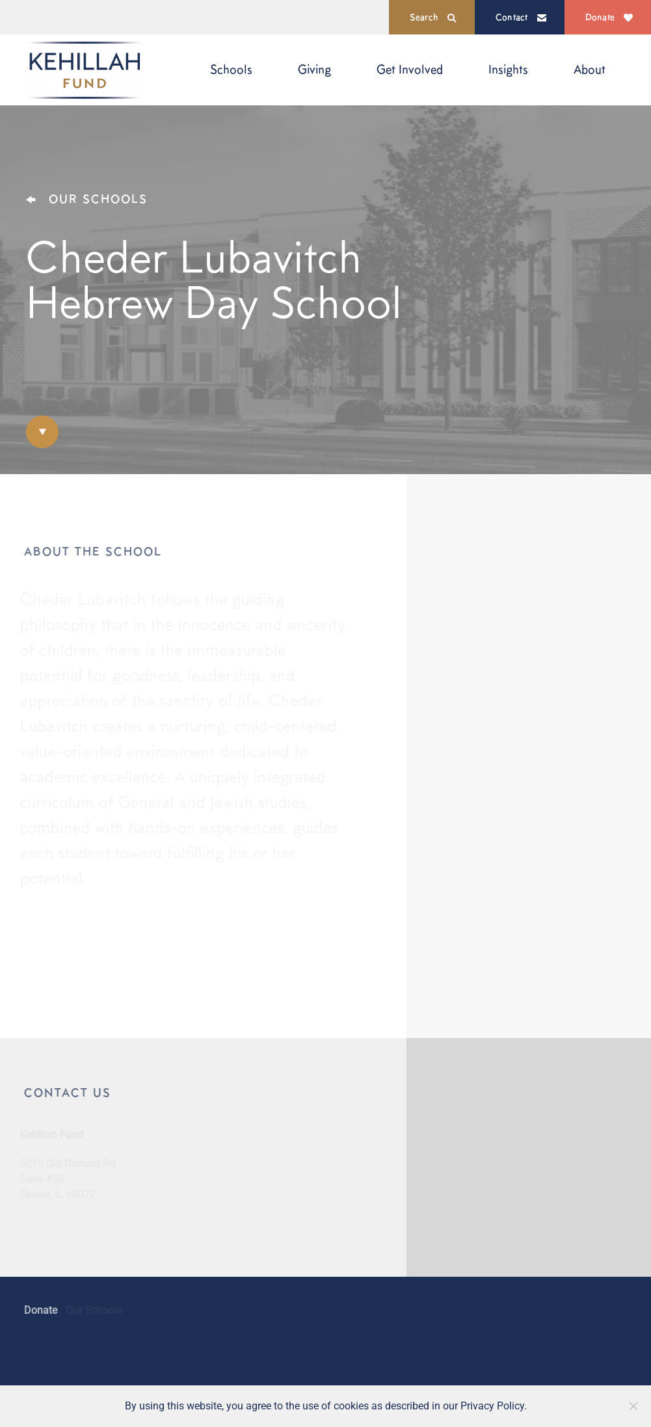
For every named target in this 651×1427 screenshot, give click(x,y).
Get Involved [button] (410, 69)
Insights (508, 69)
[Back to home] (84, 69)
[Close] (633, 1406)
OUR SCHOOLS (87, 199)
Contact (521, 17)
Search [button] (433, 17)
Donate (609, 17)
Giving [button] (314, 69)
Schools (231, 69)
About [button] (589, 69)
